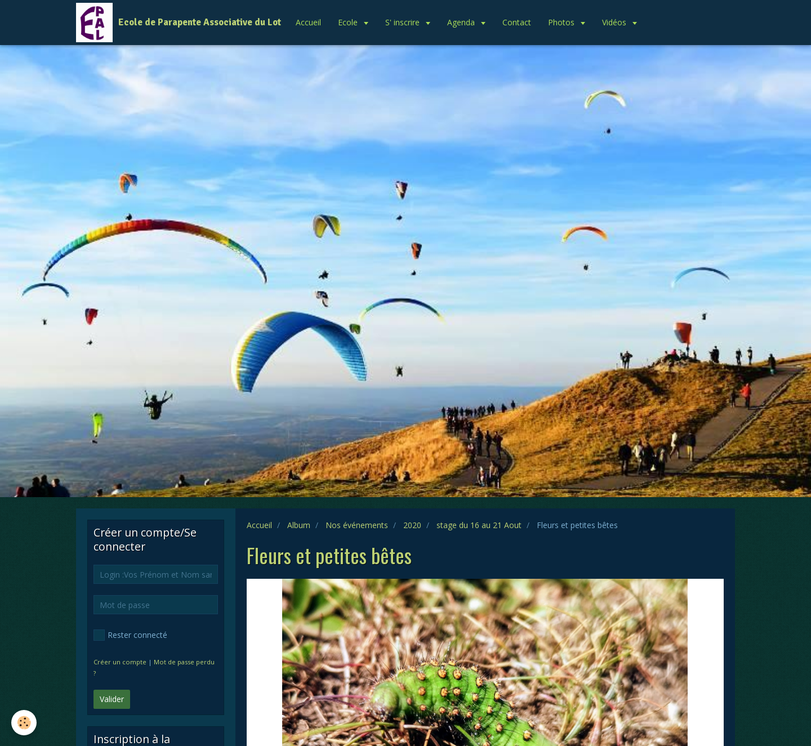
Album (298, 525)
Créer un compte (119, 662)
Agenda (462, 22)
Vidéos (615, 22)
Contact (516, 22)
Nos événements (357, 525)
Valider (112, 699)
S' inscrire (403, 22)
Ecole (349, 22)
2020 (412, 525)
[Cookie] (24, 722)
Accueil (308, 22)
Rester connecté (130, 635)
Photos (562, 22)
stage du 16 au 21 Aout (479, 525)
